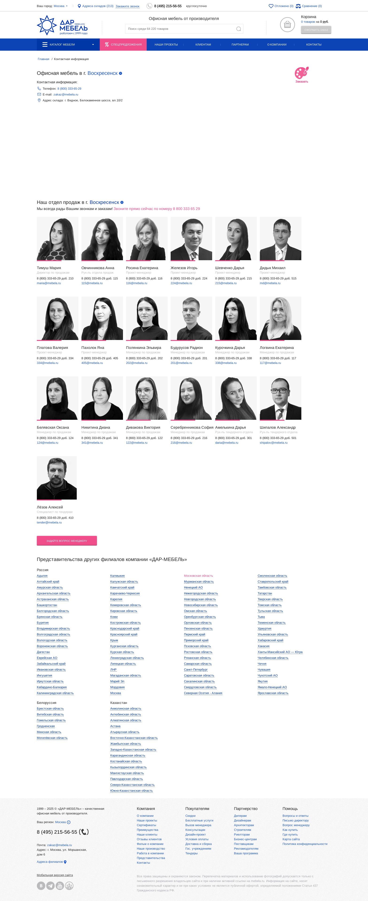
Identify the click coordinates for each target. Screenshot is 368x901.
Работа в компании (150, 853)
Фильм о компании (150, 844)
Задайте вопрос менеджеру (66, 540)
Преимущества (147, 830)
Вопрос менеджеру (296, 825)
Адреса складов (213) (97, 6)
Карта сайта (291, 839)
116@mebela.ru (136, 283)
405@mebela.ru (92, 363)
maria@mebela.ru (49, 283)
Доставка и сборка (198, 844)
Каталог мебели (68, 44)
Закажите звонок (127, 6)
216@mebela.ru (181, 442)
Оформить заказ (316, 29)
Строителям (242, 830)
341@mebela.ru (92, 442)
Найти (238, 29)
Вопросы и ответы (295, 815)
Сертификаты (146, 825)
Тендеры (191, 853)
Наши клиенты (147, 834)
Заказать (302, 75)
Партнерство (245, 808)
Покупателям (197, 808)
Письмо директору (296, 820)
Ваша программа (246, 853)
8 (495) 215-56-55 (167, 6)
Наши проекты (166, 44)
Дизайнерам (242, 820)
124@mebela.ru (47, 442)
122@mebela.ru (136, 442)
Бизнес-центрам (245, 839)
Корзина (308, 17)
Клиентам (203, 44)
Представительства (151, 858)
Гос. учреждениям (198, 848)
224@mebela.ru (181, 283)
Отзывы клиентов (149, 839)
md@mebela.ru (270, 283)
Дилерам (240, 815)
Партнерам (240, 44)
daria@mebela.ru (226, 442)
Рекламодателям (246, 848)
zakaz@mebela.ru (66, 94)
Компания (146, 808)
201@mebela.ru (181, 363)
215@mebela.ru (226, 283)
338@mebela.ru (226, 363)
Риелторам (242, 834)
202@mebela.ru (136, 363)
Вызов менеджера (198, 825)
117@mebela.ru (270, 363)
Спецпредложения (126, 44)
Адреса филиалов (50, 861)
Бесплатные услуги (199, 820)
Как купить (290, 830)
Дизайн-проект (195, 834)
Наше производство (151, 848)
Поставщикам (243, 844)
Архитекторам (244, 825)
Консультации (195, 830)
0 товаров (308, 21)
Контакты (314, 44)
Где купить (290, 834)
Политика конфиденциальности (305, 844)
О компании (277, 44)
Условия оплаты (196, 839)
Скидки (190, 815)
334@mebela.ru (47, 363)
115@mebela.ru (92, 283)
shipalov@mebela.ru (274, 442)
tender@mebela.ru (49, 522)
